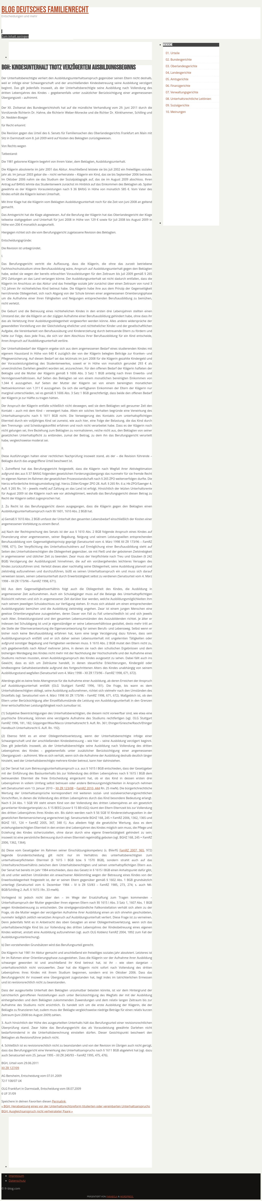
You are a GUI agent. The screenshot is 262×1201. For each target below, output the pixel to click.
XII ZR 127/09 (10, 1068)
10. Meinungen (176, 112)
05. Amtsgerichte (177, 79)
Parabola (112, 1196)
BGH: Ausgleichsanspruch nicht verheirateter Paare (37, 1111)
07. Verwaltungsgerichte (182, 92)
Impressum (16, 1176)
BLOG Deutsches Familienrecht (45, 10)
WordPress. (127, 1196)
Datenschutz (17, 1181)
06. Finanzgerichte (178, 86)
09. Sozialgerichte (177, 105)
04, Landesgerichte (178, 73)
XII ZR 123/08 (64, 788)
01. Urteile (173, 53)
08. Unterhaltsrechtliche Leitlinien (188, 99)
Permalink (59, 1101)
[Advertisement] (75, 30)
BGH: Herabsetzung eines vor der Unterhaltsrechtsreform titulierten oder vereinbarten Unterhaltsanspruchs (75, 1106)
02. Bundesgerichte (179, 60)
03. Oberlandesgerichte (181, 66)
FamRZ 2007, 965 (132, 850)
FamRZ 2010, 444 (88, 788)
